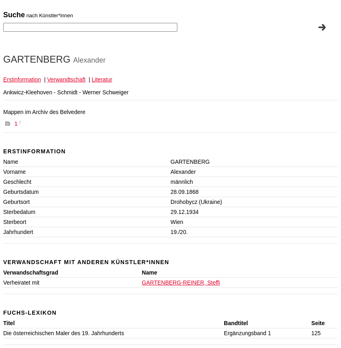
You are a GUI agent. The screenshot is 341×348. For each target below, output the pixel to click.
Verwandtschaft (66, 79)
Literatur (102, 79)
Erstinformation (22, 79)
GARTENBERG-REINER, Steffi (181, 282)
